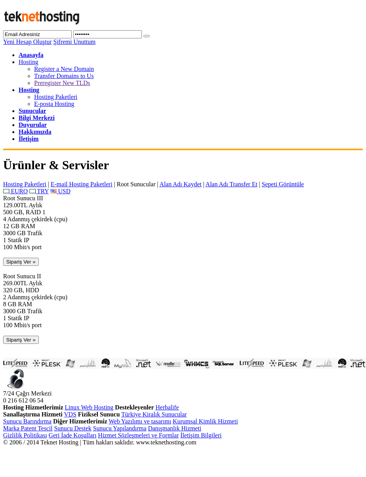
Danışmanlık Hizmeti (174, 428)
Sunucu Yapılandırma (120, 428)
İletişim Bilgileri (200, 435)
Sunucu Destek (72, 428)
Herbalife (167, 407)
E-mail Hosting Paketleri (81, 184)
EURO (15, 191)
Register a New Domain (64, 69)
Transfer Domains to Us (64, 76)
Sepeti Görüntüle (283, 184)
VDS (70, 414)
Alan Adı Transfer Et (231, 184)
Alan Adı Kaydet (180, 184)
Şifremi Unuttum (74, 41)
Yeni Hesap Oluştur (27, 41)
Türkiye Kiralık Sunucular (154, 414)
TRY (39, 191)
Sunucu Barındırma (27, 421)
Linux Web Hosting (89, 407)
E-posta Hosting (54, 104)
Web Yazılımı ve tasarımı (140, 421)
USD (60, 191)
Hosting (28, 62)
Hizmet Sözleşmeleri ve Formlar (138, 435)
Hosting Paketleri (56, 97)
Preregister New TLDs (62, 83)
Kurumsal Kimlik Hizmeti (205, 421)
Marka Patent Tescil (27, 428)
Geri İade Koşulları (72, 435)
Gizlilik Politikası (25, 435)
